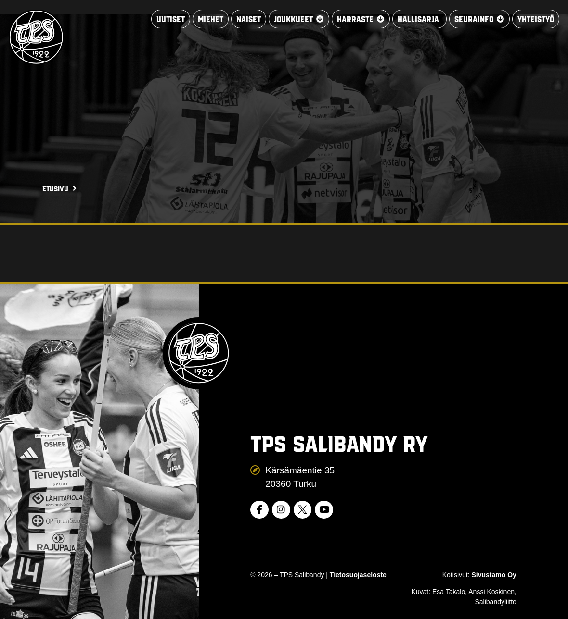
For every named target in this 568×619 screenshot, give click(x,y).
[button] (291, 19)
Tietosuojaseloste (358, 575)
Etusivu (55, 188)
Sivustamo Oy (493, 575)
